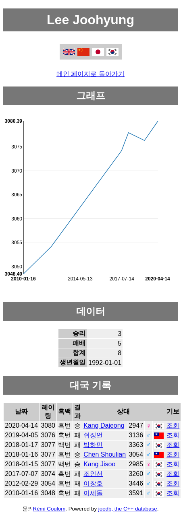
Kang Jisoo (99, 464)
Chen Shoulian (104, 454)
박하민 (93, 444)
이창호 (93, 483)
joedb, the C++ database (127, 509)
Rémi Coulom (49, 509)
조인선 (93, 473)
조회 (172, 425)
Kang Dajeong (103, 425)
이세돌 (93, 493)
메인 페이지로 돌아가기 (90, 73)
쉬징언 (93, 435)
